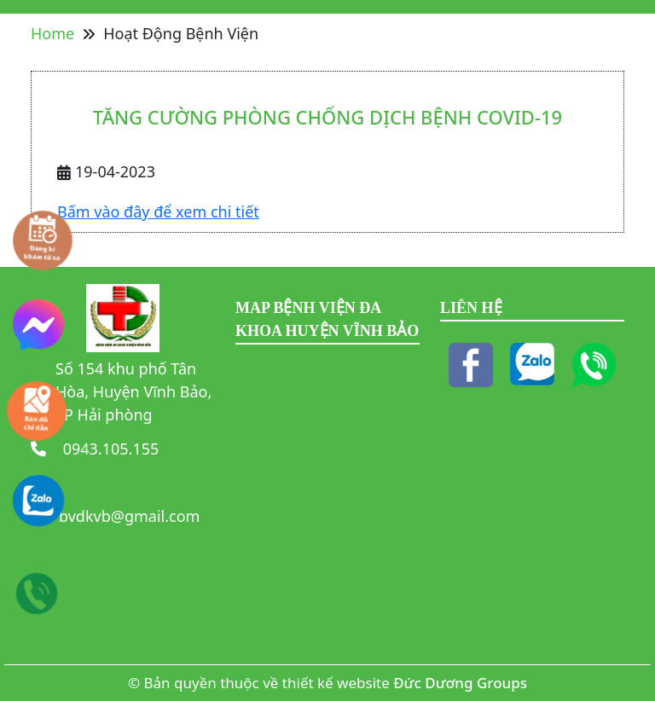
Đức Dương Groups (460, 682)
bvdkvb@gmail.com (129, 516)
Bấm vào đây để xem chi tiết (158, 211)
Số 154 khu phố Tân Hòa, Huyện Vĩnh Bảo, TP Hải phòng (133, 391)
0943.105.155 (109, 448)
